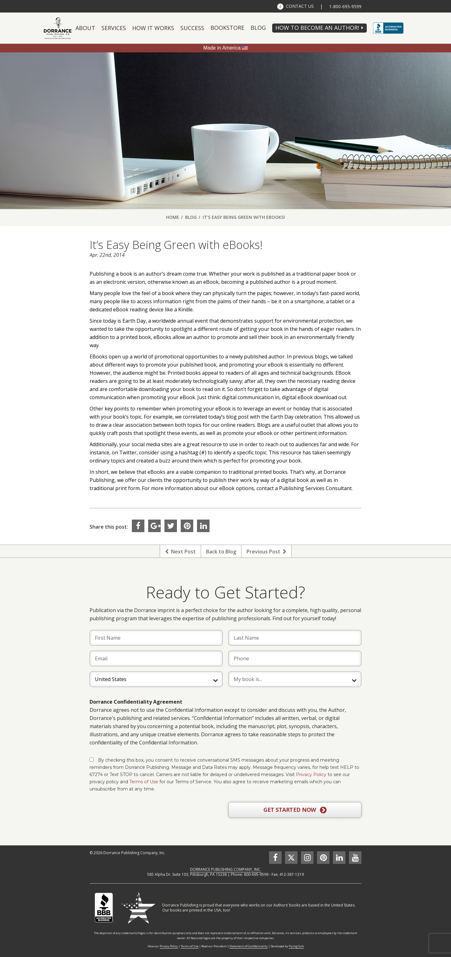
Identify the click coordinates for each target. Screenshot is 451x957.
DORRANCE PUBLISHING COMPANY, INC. (225, 869)
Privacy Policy (311, 774)
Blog (258, 27)
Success (192, 28)
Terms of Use (143, 782)
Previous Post (266, 551)
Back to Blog (221, 551)
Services (113, 28)
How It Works (153, 28)
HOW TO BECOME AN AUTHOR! (317, 27)
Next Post (180, 551)
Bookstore (227, 27)
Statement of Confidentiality (249, 946)
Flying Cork (296, 946)
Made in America (222, 47)
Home (172, 217)
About (85, 28)
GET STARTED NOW (294, 810)
